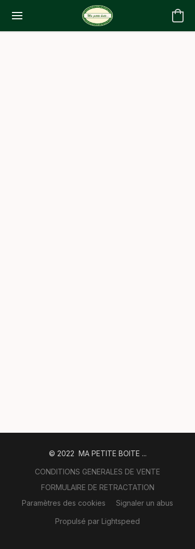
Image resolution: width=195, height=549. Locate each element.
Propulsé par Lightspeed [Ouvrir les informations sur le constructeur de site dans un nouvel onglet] (97, 521)
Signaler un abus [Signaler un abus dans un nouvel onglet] (144, 502)
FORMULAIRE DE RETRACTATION (97, 487)
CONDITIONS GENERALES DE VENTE (97, 471)
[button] (97, 15)
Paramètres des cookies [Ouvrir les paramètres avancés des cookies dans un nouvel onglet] (64, 502)
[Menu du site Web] (17, 15)
